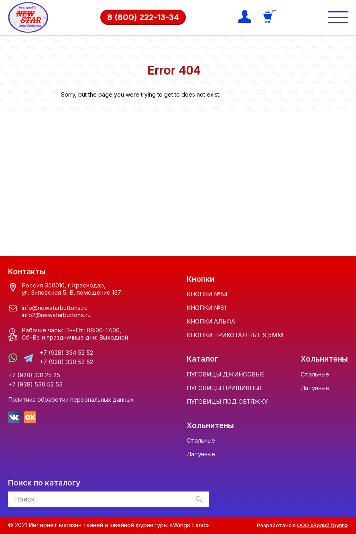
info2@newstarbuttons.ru (56, 315)
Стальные (315, 374)
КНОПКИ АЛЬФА (211, 321)
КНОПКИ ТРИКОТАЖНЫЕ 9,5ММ (235, 335)
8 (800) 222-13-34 (143, 17)
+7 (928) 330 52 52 (66, 362)
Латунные (315, 388)
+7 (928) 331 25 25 (34, 375)
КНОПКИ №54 (207, 294)
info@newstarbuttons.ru (54, 308)
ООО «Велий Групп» (322, 525)
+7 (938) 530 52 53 (35, 384)
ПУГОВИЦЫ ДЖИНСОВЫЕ (225, 374)
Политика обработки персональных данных (71, 399)
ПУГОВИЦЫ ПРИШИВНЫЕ (225, 388)
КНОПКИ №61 (206, 308)
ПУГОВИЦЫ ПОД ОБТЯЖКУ (227, 401)
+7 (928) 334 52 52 (66, 352)
